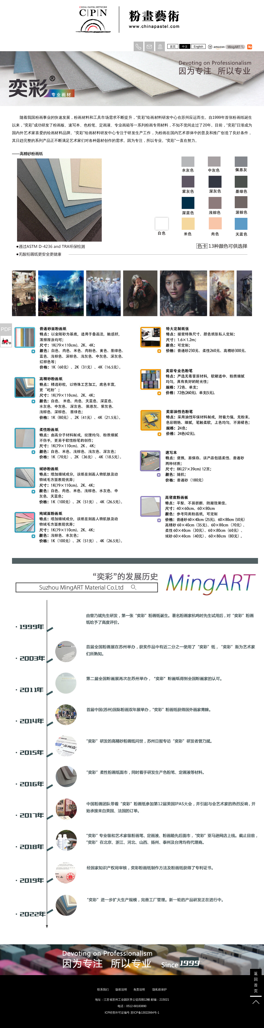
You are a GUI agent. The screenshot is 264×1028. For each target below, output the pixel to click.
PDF (6, 329)
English (198, 46)
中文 (185, 46)
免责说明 (139, 989)
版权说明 (121, 989)
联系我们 (103, 989)
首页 (173, 46)
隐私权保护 (159, 989)
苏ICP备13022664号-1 (145, 1012)
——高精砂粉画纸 (27, 154)
